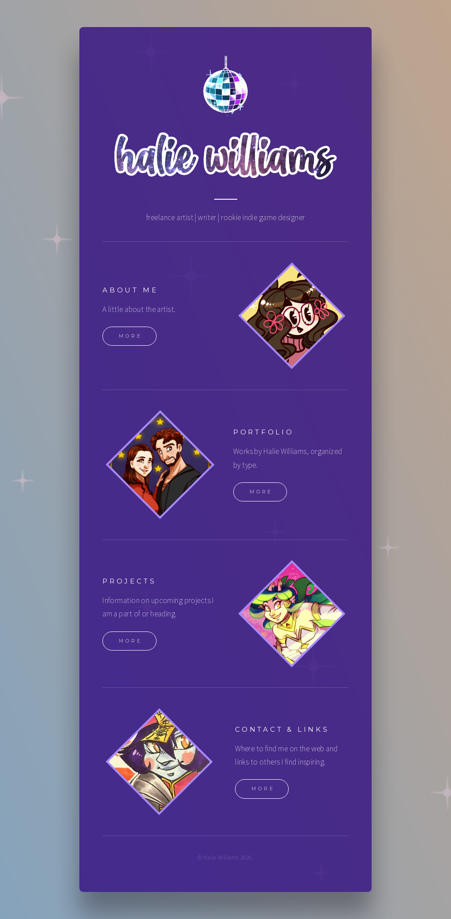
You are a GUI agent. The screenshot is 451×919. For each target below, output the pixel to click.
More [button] (130, 337)
